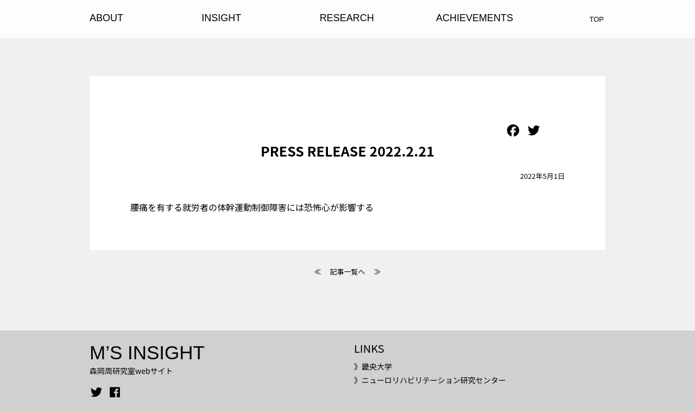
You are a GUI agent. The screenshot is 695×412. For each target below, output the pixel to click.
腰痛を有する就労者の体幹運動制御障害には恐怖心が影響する (252, 207)
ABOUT (106, 18)
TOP (597, 19)
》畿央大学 (373, 366)
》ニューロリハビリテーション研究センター (430, 379)
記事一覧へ (347, 271)
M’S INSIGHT (147, 352)
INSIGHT (221, 18)
